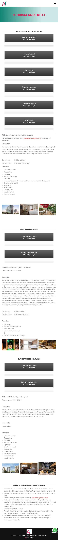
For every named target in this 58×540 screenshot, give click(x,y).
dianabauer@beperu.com (32, 138)
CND (31, 538)
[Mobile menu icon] (55, 3)
